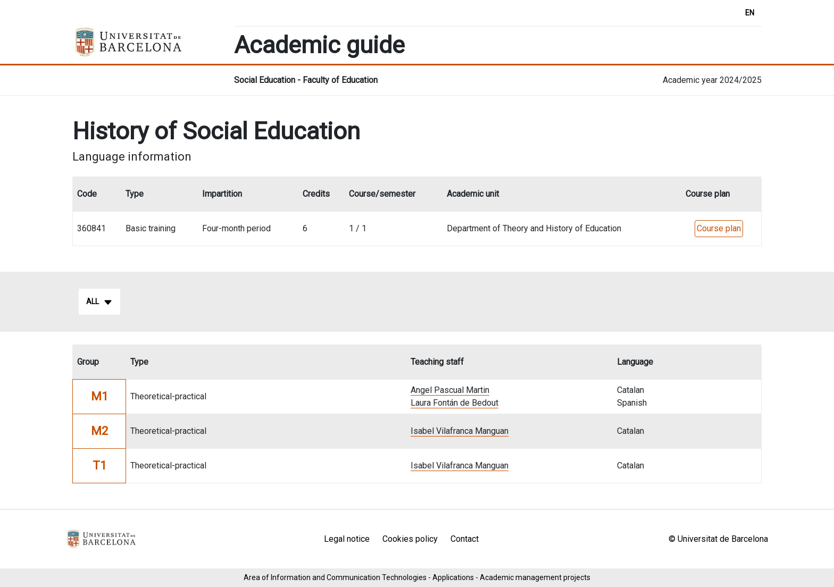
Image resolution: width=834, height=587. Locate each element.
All (99, 302)
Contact (465, 539)
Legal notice (347, 539)
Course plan (719, 228)
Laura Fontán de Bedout (454, 403)
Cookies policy (410, 539)
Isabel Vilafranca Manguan (459, 431)
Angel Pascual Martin (450, 390)
